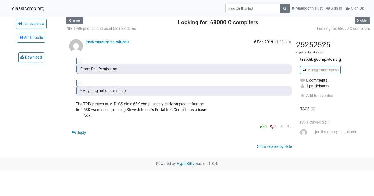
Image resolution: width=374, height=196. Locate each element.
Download (31, 57)
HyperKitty (185, 163)
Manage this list (307, 8)
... (79, 60)
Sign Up (355, 8)
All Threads (31, 37)
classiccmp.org (28, 8)
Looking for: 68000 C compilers (343, 28)
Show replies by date (274, 146)
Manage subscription (320, 70)
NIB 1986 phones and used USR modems (101, 28)
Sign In (334, 8)
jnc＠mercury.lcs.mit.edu (107, 42)
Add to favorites (316, 95)
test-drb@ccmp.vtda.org (320, 59)
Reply (79, 132)
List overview (31, 24)
